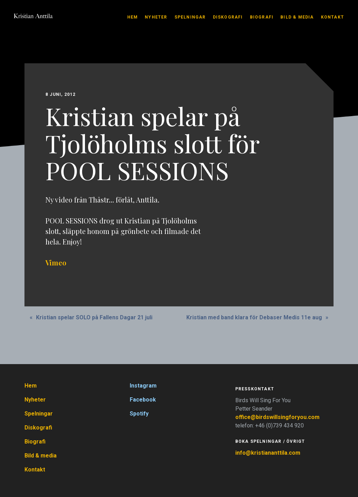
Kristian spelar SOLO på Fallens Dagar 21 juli (94, 317)
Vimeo (55, 262)
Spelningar (190, 17)
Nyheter (156, 17)
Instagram (143, 385)
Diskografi (228, 17)
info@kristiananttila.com (267, 452)
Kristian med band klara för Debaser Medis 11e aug (254, 317)
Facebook (143, 399)
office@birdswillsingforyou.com (278, 417)
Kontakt (332, 17)
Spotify (139, 413)
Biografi (262, 17)
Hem (132, 17)
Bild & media (297, 17)
